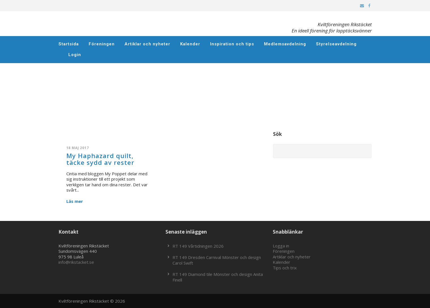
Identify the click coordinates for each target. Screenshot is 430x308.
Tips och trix (285, 268)
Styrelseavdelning (336, 43)
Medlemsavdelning (285, 43)
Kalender (190, 43)
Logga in (281, 246)
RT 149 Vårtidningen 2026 (198, 246)
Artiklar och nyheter (147, 43)
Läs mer (74, 201)
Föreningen (102, 43)
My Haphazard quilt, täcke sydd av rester (100, 159)
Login (74, 54)
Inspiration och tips (232, 43)
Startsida (68, 43)
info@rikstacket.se (76, 262)
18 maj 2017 (77, 147)
